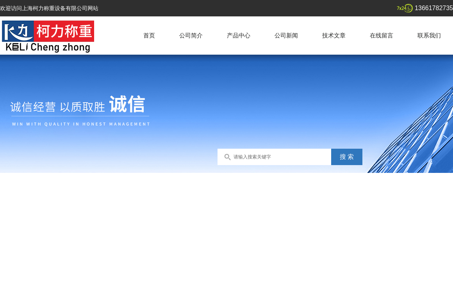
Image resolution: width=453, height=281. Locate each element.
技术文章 (334, 35)
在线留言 (381, 35)
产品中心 (238, 35)
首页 (149, 35)
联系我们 (429, 35)
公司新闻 (286, 35)
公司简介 (191, 35)
